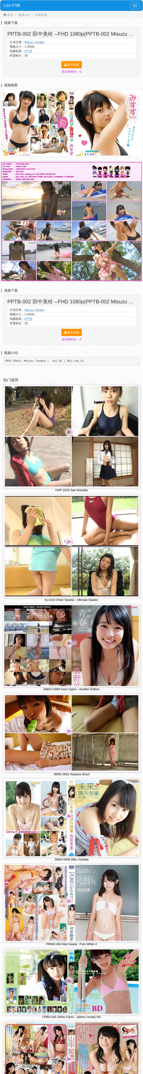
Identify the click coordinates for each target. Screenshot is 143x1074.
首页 (10, 15)
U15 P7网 (11, 5)
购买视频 (71, 64)
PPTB (28, 51)
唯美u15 (24, 15)
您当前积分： (71, 71)
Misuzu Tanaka (34, 42)
